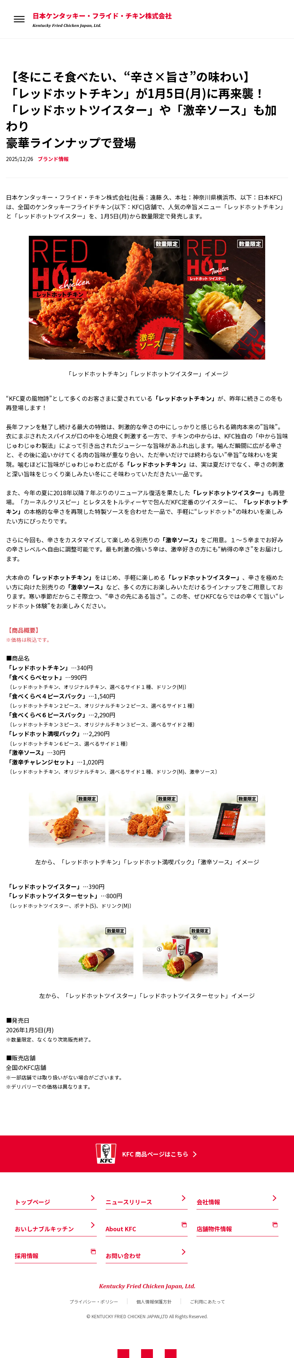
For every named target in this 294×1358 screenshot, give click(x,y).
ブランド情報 (53, 158)
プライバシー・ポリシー (93, 1301)
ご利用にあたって (207, 1301)
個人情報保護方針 (154, 1301)
